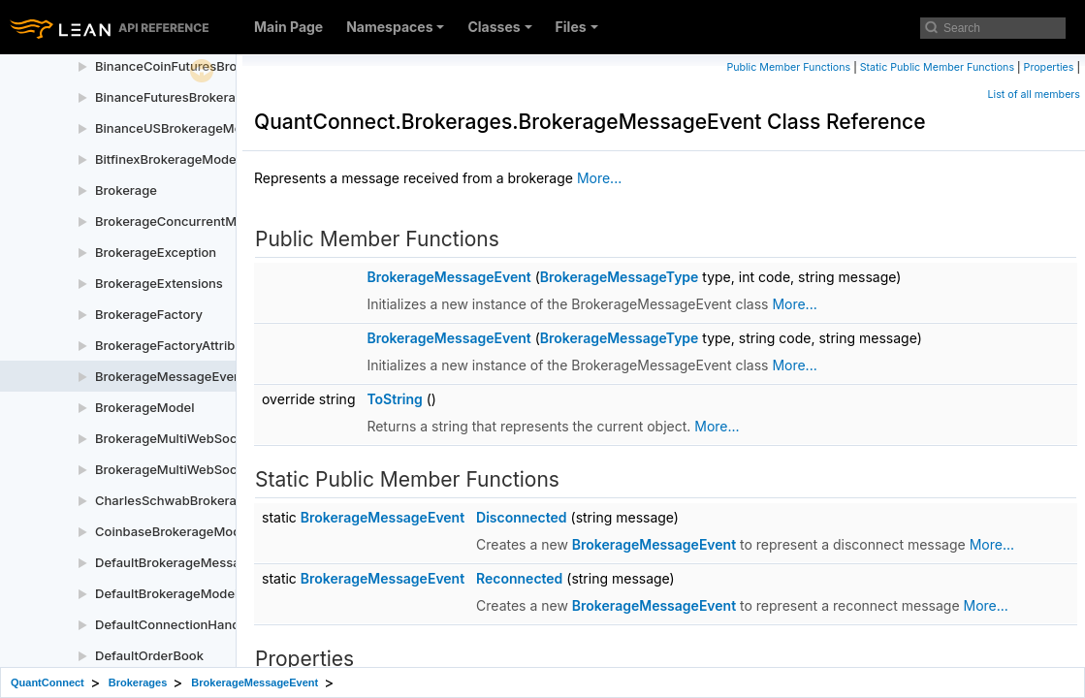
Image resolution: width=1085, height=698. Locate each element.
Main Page (288, 26)
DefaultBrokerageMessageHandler (199, 562)
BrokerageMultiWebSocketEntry (191, 438)
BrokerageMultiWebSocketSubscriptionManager (240, 469)
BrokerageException (155, 252)
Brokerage (126, 190)
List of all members (1034, 94)
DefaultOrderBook (149, 655)
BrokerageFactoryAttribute (174, 345)
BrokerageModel (145, 407)
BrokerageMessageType (619, 277)
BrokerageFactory (149, 314)
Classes (499, 26)
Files (577, 26)
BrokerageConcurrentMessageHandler (211, 221)
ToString (394, 399)
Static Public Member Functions (937, 67)
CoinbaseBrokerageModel (173, 531)
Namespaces (395, 26)
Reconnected (519, 578)
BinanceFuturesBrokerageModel (191, 97)
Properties (1049, 67)
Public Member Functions (788, 67)
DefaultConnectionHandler (175, 624)
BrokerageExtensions (159, 283)
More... (599, 178)
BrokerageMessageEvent (170, 376)
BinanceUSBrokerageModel (177, 128)
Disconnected (521, 517)
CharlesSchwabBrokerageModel (192, 500)
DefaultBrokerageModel (166, 593)
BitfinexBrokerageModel (167, 159)
